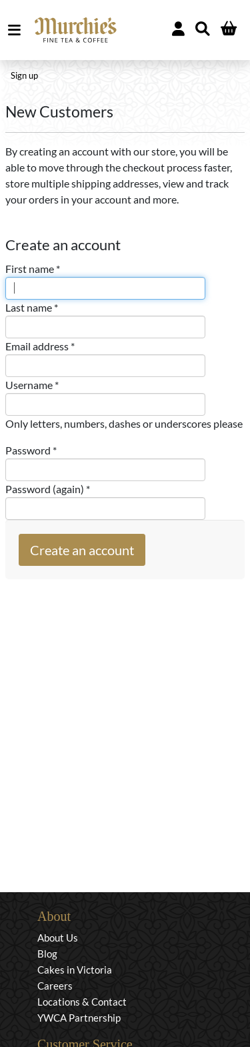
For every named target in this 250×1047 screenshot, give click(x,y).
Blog (47, 954)
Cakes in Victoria (74, 970)
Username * (32, 384)
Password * (31, 450)
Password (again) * (47, 488)
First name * (32, 268)
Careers (55, 986)
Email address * (40, 346)
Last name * (31, 307)
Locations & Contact (82, 1002)
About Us (57, 938)
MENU (17, 30)
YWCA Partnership (79, 1018)
